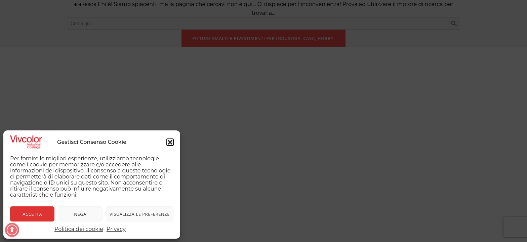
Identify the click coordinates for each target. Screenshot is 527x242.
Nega (80, 214)
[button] (170, 142)
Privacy (116, 229)
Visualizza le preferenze (140, 214)
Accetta (32, 214)
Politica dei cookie (78, 229)
